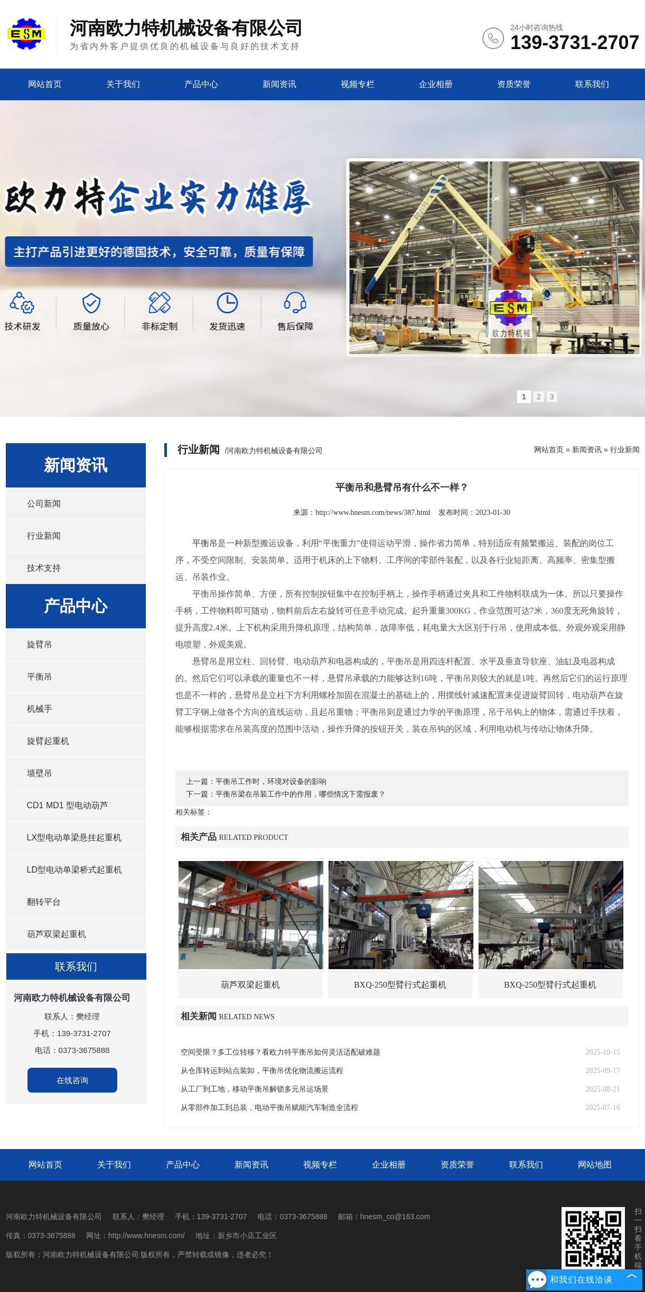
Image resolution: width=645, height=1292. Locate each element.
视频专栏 (358, 84)
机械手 (39, 708)
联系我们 (592, 84)
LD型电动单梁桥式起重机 (74, 869)
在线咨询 (72, 1080)
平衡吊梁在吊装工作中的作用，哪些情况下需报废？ (301, 794)
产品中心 (201, 84)
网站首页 (45, 84)
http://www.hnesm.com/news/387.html (372, 512)
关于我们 (123, 84)
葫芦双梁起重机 (56, 934)
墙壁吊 (39, 773)
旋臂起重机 (48, 740)
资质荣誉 (514, 84)
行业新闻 (44, 535)
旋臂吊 (39, 644)
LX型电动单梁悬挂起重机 (74, 837)
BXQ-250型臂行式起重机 (400, 984)
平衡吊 (39, 676)
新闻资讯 (279, 84)
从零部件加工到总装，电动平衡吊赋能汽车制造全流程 (269, 1108)
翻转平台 (44, 901)
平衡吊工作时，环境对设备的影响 (271, 782)
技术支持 (44, 567)
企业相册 (436, 84)
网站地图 (595, 1164)
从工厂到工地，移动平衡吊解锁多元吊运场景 (255, 1089)
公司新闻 (44, 503)
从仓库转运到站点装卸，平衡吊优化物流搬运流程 (262, 1071)
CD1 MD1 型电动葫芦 (68, 805)
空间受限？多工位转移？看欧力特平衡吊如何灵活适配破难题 (280, 1052)
